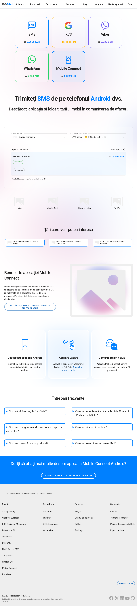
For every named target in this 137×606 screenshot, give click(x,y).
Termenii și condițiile (119, 518)
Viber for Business (10, 518)
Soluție (19, 4)
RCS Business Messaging (14, 524)
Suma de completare (79, 133)
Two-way (19, 170)
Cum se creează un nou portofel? (28, 443)
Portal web (35, 4)
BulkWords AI (8, 530)
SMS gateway (8, 512)
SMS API (47, 512)
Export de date (117, 530)
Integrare (98, 4)
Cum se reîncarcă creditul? (91, 427)
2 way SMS (7, 556)
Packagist (79, 530)
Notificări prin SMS (10, 549)
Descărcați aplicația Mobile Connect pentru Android (30, 306)
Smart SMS (7, 562)
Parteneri (70, 4)
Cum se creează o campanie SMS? (95, 443)
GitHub (78, 524)
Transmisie (7, 537)
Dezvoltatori (52, 4)
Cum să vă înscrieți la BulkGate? (28, 411)
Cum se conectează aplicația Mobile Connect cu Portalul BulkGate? (101, 413)
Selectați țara (17, 133)
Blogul (86, 4)
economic (18, 162)
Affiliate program (50, 524)
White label (48, 530)
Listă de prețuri (115, 4)
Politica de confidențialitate (122, 524)
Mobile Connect (9, 568)
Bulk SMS (6, 543)
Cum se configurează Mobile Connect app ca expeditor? (34, 429)
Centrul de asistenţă (84, 518)
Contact (113, 512)
